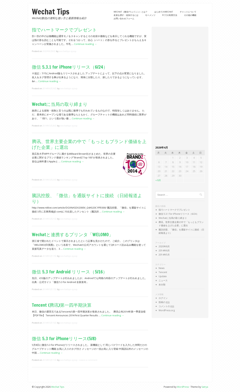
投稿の (164, 302)
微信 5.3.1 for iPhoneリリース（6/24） (70, 67)
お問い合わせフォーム (124, 18)
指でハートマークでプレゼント (64, 30)
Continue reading (85, 44)
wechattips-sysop (67, 51)
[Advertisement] (180, 86)
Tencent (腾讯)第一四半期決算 (62, 305)
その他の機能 (190, 15)
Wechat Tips (50, 11)
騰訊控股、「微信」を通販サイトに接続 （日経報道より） (87, 198)
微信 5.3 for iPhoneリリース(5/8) (64, 338)
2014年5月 (164, 254)
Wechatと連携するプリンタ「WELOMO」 (72, 234)
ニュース (163, 280)
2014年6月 (164, 250)
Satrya (205, 386)
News (161, 268)
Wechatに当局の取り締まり (60, 104)
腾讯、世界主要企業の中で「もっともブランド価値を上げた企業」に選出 (89, 144)
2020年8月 (164, 246)
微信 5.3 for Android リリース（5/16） (69, 272)
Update (163, 276)
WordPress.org (167, 310)
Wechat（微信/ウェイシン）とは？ (131, 11)
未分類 (162, 284)
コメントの (166, 306)
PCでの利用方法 (169, 15)
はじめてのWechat (163, 11)
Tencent (163, 272)
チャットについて (188, 11)
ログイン (163, 298)
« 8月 (158, 180)
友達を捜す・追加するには (126, 15)
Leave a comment (88, 360)
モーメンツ (150, 15)
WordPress (183, 386)
